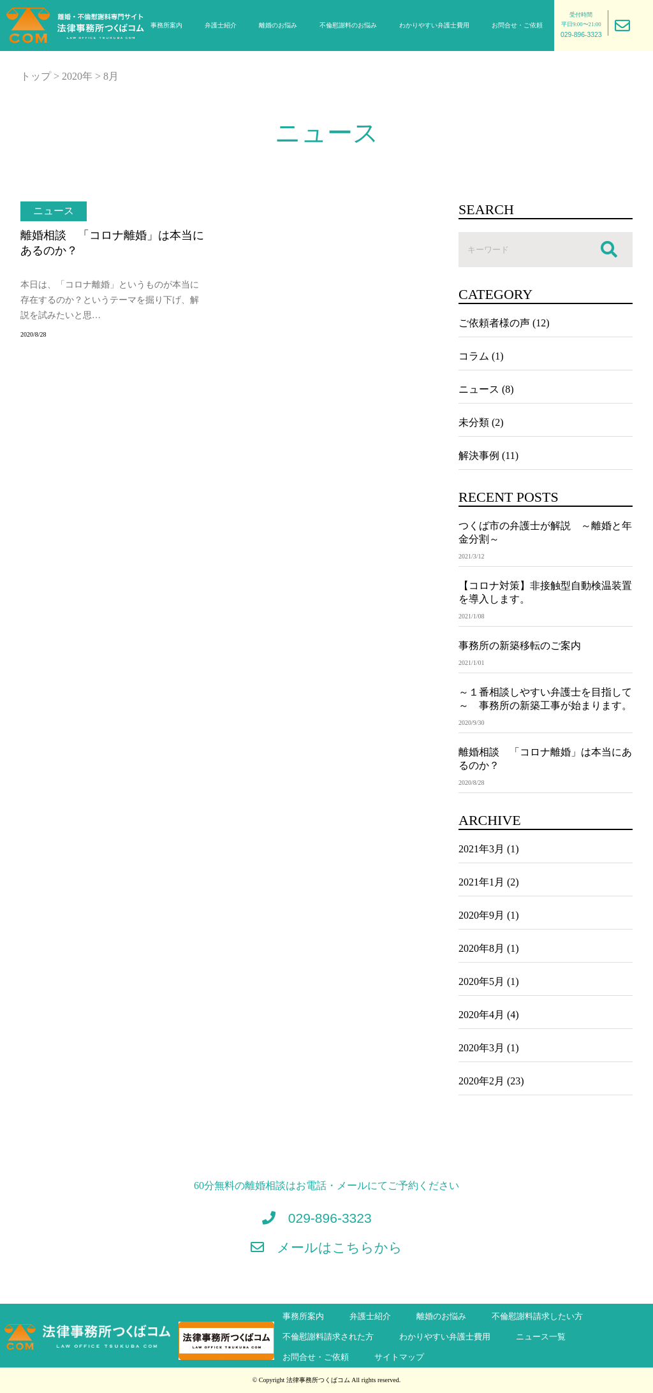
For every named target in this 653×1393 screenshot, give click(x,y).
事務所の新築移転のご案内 (520, 645)
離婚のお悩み (278, 25)
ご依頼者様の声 (494, 322)
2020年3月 (481, 1047)
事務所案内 (166, 25)
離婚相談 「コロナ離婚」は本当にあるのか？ (112, 243)
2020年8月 (481, 948)
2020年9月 (481, 915)
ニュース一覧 (541, 1336)
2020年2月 (481, 1081)
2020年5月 (481, 981)
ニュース (53, 210)
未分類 (474, 422)
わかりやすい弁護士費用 (434, 25)
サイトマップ (399, 1357)
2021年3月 (481, 848)
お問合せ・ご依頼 (517, 25)
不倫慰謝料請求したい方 (537, 1316)
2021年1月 (481, 882)
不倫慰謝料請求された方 (328, 1336)
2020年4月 (481, 1014)
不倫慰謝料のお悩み (348, 25)
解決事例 (479, 455)
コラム (474, 356)
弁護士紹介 (221, 25)
